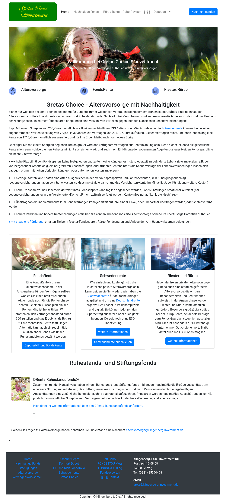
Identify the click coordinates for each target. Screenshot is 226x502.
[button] (24, 54)
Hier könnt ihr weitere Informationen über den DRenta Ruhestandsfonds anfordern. (88, 406)
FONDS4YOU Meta (110, 463)
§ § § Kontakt (110, 477)
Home (66, 11)
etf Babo (110, 459)
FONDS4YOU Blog (110, 468)
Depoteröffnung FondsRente (43, 345)
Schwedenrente (172, 128)
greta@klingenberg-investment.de (155, 484)
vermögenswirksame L (28, 477)
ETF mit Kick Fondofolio (69, 468)
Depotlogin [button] (161, 12)
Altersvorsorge (28, 472)
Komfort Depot (69, 463)
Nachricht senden (203, 12)
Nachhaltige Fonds (86, 12)
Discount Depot (69, 459)
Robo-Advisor (132, 12)
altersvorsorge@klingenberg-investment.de (154, 430)
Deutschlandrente (128, 300)
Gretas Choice (69, 477)
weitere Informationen (113, 332)
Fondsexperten (110, 472)
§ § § (147, 12)
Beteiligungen (28, 468)
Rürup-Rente (111, 12)
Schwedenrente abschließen (113, 342)
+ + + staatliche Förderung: (26, 221)
